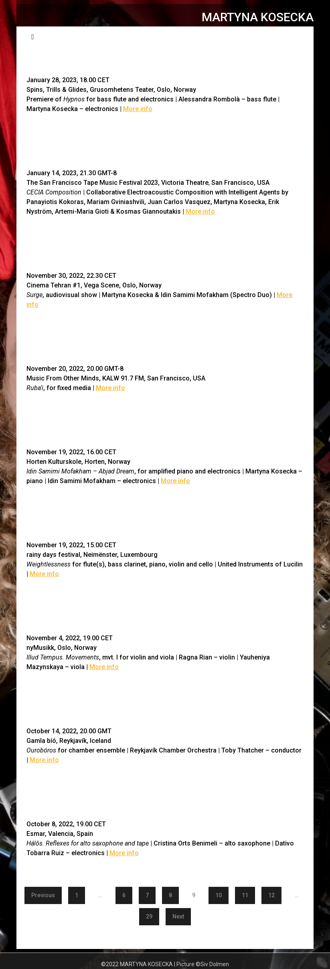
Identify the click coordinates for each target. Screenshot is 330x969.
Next (178, 916)
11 (245, 895)
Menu (291, 36)
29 (149, 916)
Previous (43, 895)
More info (137, 109)
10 (218, 895)
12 (271, 895)
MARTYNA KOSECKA (258, 17)
